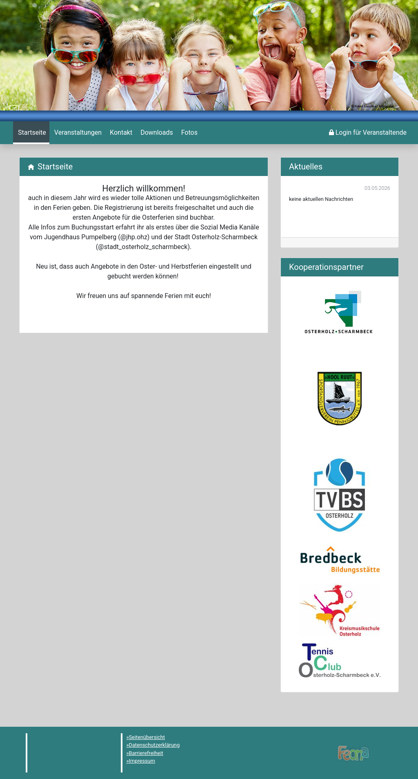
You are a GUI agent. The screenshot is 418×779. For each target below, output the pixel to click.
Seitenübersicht (147, 737)
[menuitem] (31, 132)
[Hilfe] (188, 132)
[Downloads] (156, 132)
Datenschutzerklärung (154, 745)
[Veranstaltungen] (77, 132)
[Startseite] (31, 132)
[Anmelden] (368, 132)
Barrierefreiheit (146, 753)
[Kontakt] (120, 132)
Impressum (142, 761)
